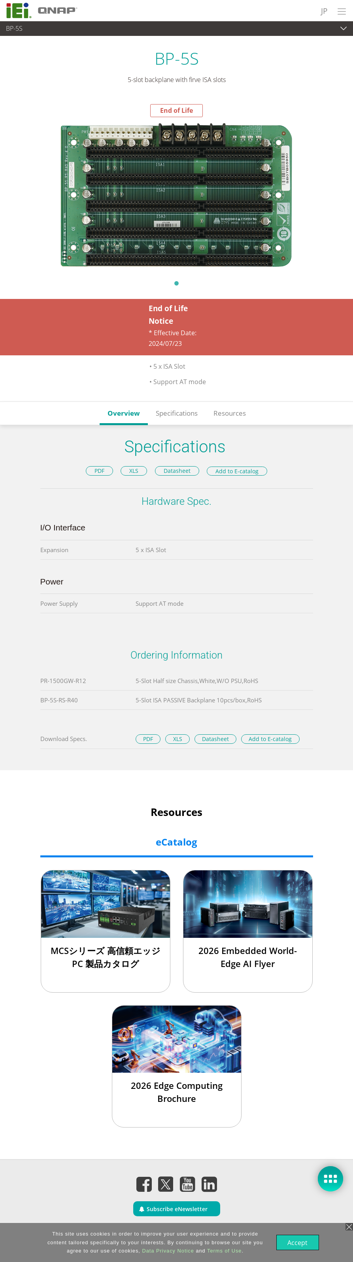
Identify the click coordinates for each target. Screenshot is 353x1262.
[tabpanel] (176, 196)
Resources (229, 413)
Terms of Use (223, 1251)
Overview (124, 413)
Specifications (177, 413)
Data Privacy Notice (167, 1251)
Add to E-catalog (237, 471)
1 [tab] (177, 283)
